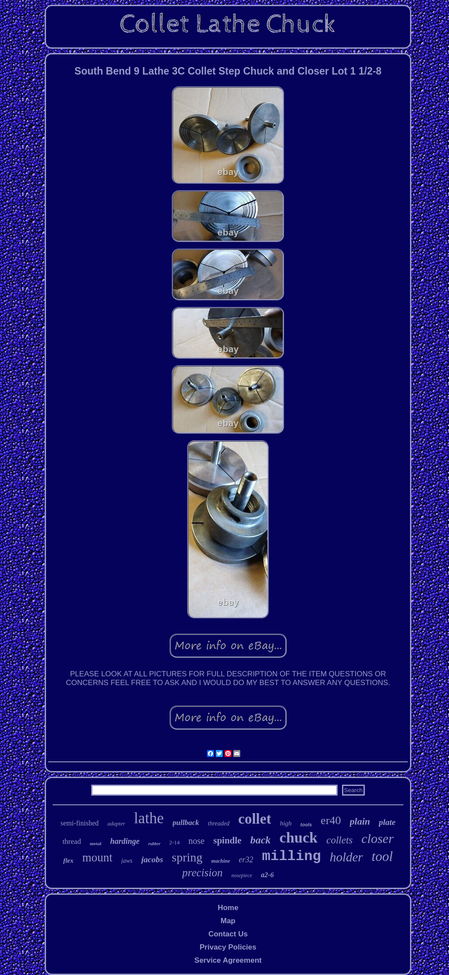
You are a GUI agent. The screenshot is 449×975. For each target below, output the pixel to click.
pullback (186, 822)
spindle (227, 840)
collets (339, 840)
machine (220, 861)
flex (68, 860)
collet (254, 819)
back (260, 840)
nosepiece (242, 875)
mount (97, 857)
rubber (154, 843)
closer (377, 838)
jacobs (152, 859)
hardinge (124, 841)
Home (227, 908)
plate (387, 822)
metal (95, 843)
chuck (298, 837)
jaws (127, 860)
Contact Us (228, 934)
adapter (116, 823)
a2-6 (267, 875)
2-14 (174, 842)
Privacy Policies (228, 947)
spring (187, 857)
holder (346, 857)
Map (228, 921)
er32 (246, 859)
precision (202, 873)
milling (291, 856)
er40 (331, 820)
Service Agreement (227, 960)
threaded (218, 823)
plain (360, 821)
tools (306, 824)
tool (382, 856)
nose (197, 841)
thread (71, 841)
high (286, 823)
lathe (149, 818)
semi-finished (80, 823)
